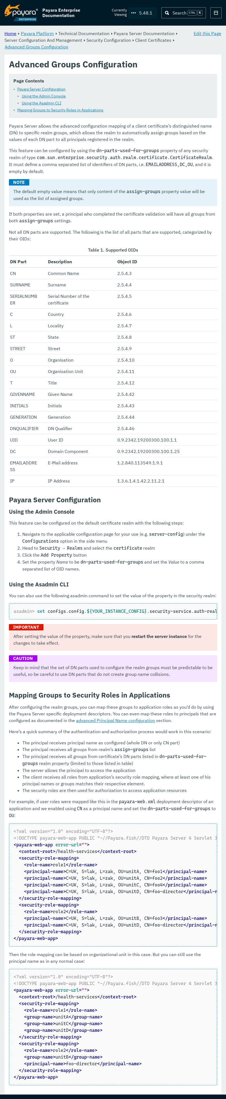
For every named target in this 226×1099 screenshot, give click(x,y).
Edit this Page (207, 33)
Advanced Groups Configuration (36, 47)
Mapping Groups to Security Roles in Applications (60, 110)
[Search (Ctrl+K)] (183, 12)
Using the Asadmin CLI (41, 103)
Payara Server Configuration (41, 89)
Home (10, 33)
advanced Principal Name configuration (115, 720)
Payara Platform (37, 33)
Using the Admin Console (44, 96)
